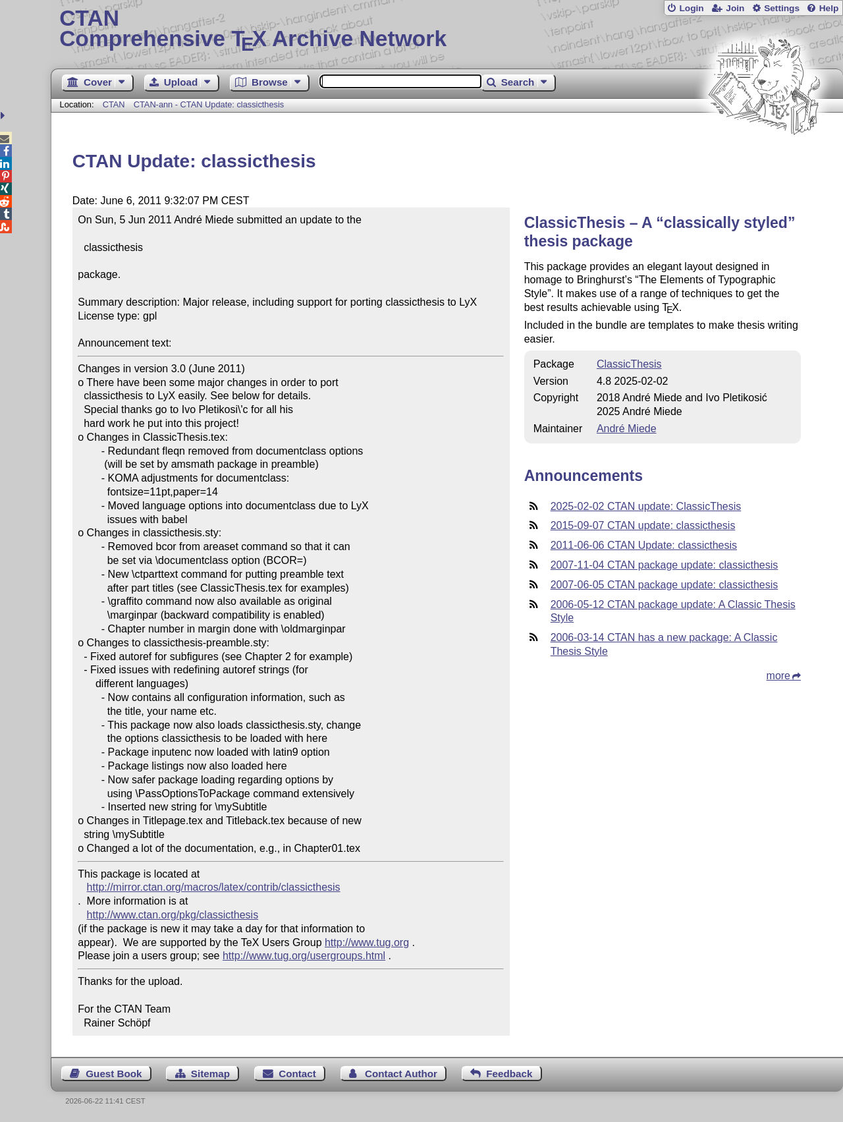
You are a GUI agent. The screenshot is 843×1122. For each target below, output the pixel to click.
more (778, 675)
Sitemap (210, 1073)
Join (735, 8)
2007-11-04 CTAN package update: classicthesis (664, 565)
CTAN (114, 104)
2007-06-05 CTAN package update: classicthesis (664, 584)
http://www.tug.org (367, 942)
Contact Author (401, 1073)
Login (691, 8)
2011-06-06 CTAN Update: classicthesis (644, 545)
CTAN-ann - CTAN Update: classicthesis (209, 104)
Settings (782, 8)
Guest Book (114, 1073)
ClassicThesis (629, 364)
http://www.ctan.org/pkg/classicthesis (173, 914)
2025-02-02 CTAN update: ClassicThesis (646, 506)
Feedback (509, 1073)
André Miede (627, 428)
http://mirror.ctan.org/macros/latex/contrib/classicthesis (213, 887)
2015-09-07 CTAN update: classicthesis (643, 525)
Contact (297, 1073)
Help (829, 8)
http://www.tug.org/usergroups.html (304, 955)
